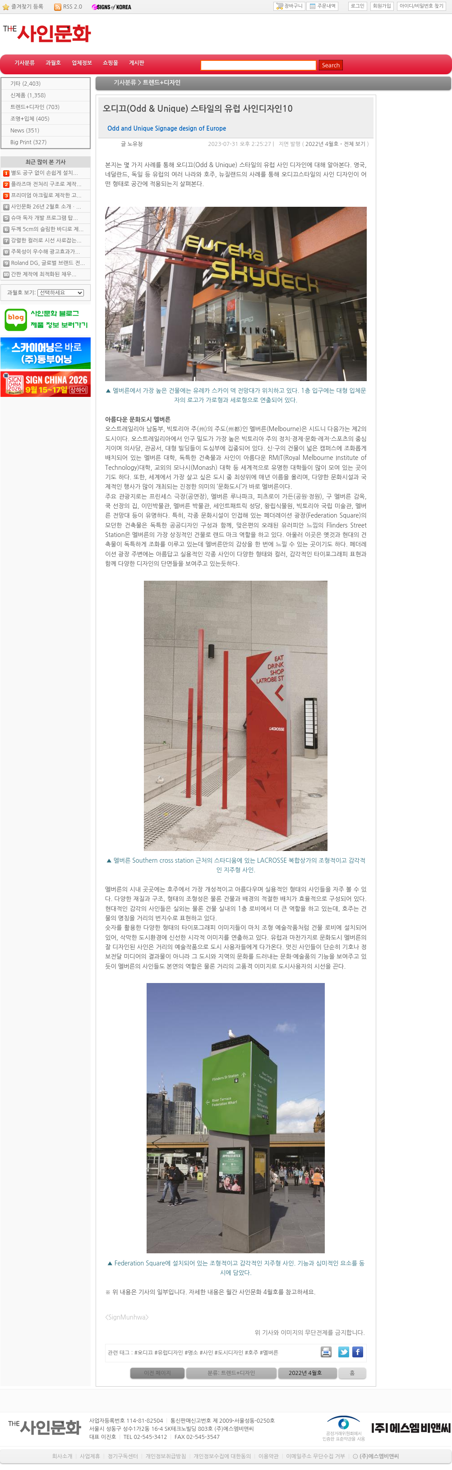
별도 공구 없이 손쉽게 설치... (44, 173)
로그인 (357, 6)
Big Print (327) (28, 142)
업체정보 (82, 63)
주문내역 (322, 6)
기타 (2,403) (25, 83)
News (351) (24, 130)
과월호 (53, 63)
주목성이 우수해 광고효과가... (45, 252)
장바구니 (289, 6)
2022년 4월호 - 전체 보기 (335, 144)
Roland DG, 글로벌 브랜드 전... (48, 263)
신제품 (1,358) (28, 95)
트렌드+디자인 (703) (35, 107)
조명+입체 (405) (30, 119)
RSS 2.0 (72, 6)
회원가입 (382, 6)
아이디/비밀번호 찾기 (421, 6)
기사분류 (24, 63)
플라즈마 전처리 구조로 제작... (46, 184)
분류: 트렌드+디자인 (231, 1373)
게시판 (136, 63)
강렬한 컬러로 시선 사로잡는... (46, 240)
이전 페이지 (157, 1373)
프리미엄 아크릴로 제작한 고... (46, 195)
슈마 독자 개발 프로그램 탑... (44, 218)
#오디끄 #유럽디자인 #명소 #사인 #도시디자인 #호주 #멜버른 (206, 1353)
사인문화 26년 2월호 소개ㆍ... (46, 206)
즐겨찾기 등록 (27, 6)
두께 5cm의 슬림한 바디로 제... (47, 229)
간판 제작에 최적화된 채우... (43, 274)
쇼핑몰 (110, 63)
